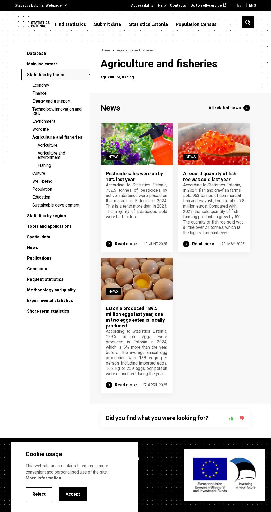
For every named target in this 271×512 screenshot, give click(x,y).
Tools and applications (49, 226)
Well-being (42, 181)
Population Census (196, 24)
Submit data (107, 24)
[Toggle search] (247, 22)
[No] (242, 418)
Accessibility (142, 5)
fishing (128, 77)
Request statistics (45, 279)
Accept (73, 494)
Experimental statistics (50, 300)
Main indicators (42, 64)
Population (42, 189)
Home (105, 50)
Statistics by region (46, 215)
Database (36, 53)
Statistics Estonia (148, 24)
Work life (40, 129)
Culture (38, 173)
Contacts (178, 5)
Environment (43, 121)
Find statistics (70, 24)
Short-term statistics (48, 311)
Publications (39, 258)
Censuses (37, 268)
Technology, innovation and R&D (57, 111)
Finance (39, 93)
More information (43, 477)
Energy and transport (51, 101)
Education (41, 197)
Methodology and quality (51, 289)
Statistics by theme (46, 74)
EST (240, 5)
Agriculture (47, 145)
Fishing (44, 165)
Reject (39, 494)
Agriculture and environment (51, 155)
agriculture (110, 77)
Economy (40, 85)
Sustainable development (55, 205)
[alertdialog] (74, 477)
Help (162, 5)
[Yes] (231, 418)
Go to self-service (206, 5)
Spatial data (38, 236)
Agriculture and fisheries (57, 137)
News (32, 247)
